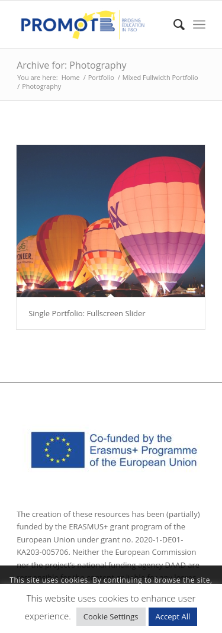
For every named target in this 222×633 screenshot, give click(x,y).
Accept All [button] (173, 616)
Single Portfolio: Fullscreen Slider (87, 313)
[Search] (173, 24)
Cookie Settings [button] (111, 616)
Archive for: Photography (71, 65)
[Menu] (199, 24)
